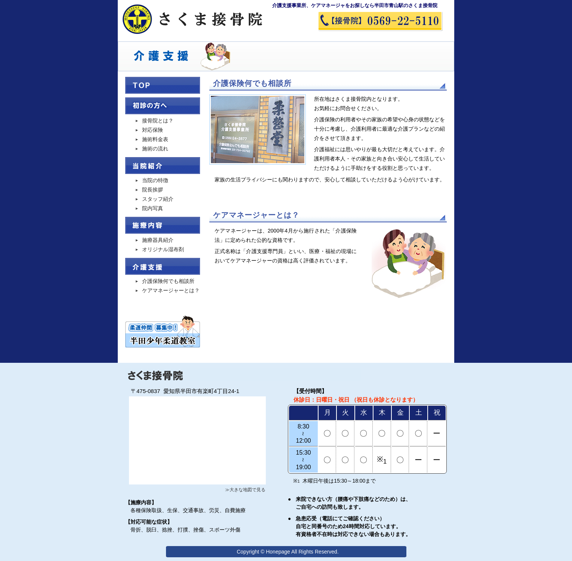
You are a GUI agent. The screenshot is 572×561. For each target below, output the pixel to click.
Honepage (278, 552)
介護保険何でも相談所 (168, 281)
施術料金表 (155, 139)
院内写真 (152, 208)
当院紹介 (162, 165)
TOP (162, 85)
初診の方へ (162, 105)
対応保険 (152, 130)
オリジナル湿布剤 (163, 249)
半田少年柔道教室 (162, 330)
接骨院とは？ (157, 121)
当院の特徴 (155, 180)
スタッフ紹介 (157, 199)
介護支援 (162, 266)
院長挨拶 (152, 190)
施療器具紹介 (157, 240)
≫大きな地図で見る (245, 489)
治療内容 (162, 225)
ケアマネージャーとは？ (171, 290)
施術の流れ (155, 149)
